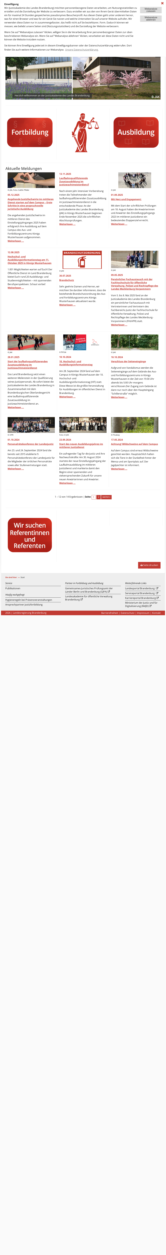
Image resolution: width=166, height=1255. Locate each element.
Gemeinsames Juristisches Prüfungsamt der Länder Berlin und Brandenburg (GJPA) (89, 590)
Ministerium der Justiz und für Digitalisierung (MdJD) (141, 604)
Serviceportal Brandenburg (140, 593)
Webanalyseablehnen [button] (151, 18)
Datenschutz (127, 613)
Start (23, 577)
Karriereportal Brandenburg (140, 598)
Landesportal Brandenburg (140, 588)
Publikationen (12, 588)
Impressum (143, 613)
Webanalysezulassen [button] (151, 10)
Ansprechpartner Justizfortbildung (24, 604)
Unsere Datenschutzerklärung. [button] (82, 49)
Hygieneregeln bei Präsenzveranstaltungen (28, 599)
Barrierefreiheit (109, 613)
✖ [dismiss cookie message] (162, 3)
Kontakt (156, 613)
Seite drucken (149, 565)
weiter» (106, 496)
